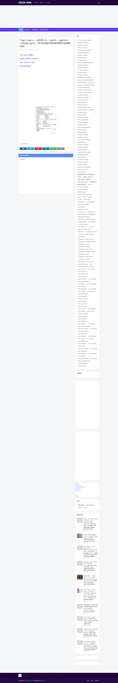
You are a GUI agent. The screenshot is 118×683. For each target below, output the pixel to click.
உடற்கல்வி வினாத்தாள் (83, 189)
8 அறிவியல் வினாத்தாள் (83, 144)
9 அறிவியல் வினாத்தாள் (83, 159)
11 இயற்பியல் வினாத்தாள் (83, 67)
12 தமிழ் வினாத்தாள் (82, 114)
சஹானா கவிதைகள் (91, 201)
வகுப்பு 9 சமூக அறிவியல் (83, 358)
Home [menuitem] (21, 29)
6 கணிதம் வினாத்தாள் (82, 124)
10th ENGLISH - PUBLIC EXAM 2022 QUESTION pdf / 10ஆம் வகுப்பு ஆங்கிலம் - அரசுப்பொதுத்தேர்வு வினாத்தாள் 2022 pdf (91, 608)
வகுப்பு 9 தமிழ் (93, 358)
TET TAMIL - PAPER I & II (87, 177)
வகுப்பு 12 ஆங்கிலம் (82, 303)
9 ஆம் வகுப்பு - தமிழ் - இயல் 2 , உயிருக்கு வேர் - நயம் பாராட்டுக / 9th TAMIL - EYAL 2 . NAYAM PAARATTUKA (91, 620)
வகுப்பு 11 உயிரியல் (82, 269)
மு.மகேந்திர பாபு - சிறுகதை (83, 254)
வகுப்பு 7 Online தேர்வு (82, 333)
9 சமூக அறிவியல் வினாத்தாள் (84, 167)
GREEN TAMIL (25, 2)
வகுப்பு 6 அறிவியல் (82, 271)
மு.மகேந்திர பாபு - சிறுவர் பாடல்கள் (85, 256)
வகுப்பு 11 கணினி (81, 291)
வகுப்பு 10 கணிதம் (92, 278)
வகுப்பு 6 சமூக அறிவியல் (83, 328)
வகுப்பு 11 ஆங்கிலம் (82, 286)
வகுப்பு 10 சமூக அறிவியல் (83, 281)
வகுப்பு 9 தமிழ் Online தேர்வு (84, 361)
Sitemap (78, 484)
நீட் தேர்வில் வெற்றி (91, 219)
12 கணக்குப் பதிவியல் (82, 102)
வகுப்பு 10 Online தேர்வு (83, 274)
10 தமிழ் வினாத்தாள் (82, 57)
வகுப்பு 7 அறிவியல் (27, 35)
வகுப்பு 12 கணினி (81, 311)
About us (78, 489)
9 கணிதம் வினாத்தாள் (82, 164)
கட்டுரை (79, 199)
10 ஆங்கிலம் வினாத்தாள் (83, 42)
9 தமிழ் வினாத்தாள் (82, 172)
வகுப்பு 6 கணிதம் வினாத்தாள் (84, 326)
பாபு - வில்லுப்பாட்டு (82, 226)
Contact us (78, 491)
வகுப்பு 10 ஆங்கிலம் (82, 278)
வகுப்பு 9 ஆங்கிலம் (92, 353)
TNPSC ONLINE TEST (82, 184)
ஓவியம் (79, 196)
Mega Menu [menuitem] (35, 29)
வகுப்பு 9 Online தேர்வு (82, 351)
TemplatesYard (30, 680)
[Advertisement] (59, 16)
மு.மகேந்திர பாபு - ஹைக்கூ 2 (84, 259)
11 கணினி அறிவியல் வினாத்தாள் (85, 77)
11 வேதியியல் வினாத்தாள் (89, 85)
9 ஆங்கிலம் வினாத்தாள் (83, 162)
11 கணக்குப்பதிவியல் (82, 72)
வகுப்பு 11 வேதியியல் (82, 296)
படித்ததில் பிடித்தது (82, 221)
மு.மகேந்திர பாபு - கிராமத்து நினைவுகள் (86, 251)
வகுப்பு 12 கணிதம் (92, 308)
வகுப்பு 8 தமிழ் (94, 348)
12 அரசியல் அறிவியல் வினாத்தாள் (85, 92)
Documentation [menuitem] (44, 29)
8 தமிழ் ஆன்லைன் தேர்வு (83, 154)
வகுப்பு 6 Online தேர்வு (82, 321)
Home (36, 2)
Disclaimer (78, 488)
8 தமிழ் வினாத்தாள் (82, 157)
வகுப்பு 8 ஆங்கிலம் (92, 343)
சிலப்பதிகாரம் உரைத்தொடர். (84, 204)
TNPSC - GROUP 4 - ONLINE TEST (84, 179)
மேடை (91, 264)
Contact (47, 2)
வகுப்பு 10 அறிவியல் (82, 276)
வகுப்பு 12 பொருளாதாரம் (83, 313)
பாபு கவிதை (91, 226)
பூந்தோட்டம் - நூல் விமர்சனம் (84, 229)
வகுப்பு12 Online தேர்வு (82, 363)
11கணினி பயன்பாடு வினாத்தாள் (84, 89)
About (42, 2)
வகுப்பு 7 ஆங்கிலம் (92, 336)
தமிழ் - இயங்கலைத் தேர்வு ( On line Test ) (86, 214)
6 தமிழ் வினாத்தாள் (82, 129)
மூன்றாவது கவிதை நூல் (83, 264)
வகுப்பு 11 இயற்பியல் (82, 288)
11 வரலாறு (80, 85)
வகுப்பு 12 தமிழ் (91, 269)
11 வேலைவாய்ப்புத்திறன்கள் (84, 87)
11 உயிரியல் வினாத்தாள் (83, 70)
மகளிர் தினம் (80, 231)
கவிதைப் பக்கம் (81, 201)
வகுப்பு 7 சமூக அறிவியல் (83, 331)
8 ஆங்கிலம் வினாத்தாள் (83, 147)
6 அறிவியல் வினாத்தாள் (83, 119)
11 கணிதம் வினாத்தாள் (82, 75)
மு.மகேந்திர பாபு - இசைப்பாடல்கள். (85, 239)
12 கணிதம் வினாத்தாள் (82, 104)
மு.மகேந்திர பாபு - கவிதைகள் (84, 246)
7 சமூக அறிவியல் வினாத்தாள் (84, 139)
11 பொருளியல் (91, 82)
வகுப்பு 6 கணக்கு (91, 323)
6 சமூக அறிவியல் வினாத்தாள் (84, 127)
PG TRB (79, 177)
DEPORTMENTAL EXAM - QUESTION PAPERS (86, 174)
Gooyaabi (43, 680)
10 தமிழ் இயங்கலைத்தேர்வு (83, 52)
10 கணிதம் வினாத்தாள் (82, 45)
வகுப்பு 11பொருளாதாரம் (83, 298)
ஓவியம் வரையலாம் (87, 196)
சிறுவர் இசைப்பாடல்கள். (83, 209)
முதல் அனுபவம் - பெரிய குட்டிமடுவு (85, 261)
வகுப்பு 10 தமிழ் (81, 283)
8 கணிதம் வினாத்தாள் (82, 149)
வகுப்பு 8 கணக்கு (81, 346)
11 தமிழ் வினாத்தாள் (82, 82)
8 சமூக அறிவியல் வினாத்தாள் (84, 152)
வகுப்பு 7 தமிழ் (90, 338)
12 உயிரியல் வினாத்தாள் (83, 99)
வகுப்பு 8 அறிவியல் (82, 343)
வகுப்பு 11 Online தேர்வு (91, 283)
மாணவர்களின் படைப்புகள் (91, 231)
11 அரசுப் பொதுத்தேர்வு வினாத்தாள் (85, 62)
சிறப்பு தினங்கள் (81, 206)
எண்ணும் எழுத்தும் (82, 191)
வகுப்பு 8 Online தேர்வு (82, 341)
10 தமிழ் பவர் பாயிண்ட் (83, 55)
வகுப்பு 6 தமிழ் (93, 328)
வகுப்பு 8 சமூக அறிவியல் (83, 348)
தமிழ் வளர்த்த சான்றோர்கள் (83, 216)
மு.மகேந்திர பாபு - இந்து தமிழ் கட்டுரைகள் (87, 241)
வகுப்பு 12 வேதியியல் (82, 301)
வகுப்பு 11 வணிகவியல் (82, 293)
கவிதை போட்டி (86, 199)
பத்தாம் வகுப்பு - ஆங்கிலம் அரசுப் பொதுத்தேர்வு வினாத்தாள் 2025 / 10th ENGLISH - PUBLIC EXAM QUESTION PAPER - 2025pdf (91, 632)
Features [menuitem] (27, 29)
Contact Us (97, 680)
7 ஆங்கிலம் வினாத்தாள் (83, 137)
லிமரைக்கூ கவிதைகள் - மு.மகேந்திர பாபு (86, 266)
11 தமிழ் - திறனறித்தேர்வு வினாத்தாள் (85, 80)
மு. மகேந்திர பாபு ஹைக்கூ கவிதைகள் (86, 234)
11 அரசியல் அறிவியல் (82, 60)
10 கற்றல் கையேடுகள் (82, 47)
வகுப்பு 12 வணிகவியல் (83, 316)
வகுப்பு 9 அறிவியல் (82, 353)
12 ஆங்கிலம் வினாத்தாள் (83, 94)
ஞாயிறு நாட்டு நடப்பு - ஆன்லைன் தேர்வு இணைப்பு (86, 212)
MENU (77, 496)
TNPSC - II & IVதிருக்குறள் (83, 182)
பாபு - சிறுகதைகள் (91, 221)
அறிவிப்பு (90, 184)
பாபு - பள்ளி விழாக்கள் (83, 224)
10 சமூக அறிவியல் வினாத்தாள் (84, 50)
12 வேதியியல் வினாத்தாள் (83, 117)
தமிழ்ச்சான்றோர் (81, 219)
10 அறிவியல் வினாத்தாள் (86, 40)
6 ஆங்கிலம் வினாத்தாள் (83, 122)
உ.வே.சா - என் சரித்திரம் (83, 186)
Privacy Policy (79, 485)
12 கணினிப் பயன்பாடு (82, 112)
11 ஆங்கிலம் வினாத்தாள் (83, 65)
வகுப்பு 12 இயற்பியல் (82, 306)
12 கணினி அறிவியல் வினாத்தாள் (85, 107)
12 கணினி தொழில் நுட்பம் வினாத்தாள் (86, 109)
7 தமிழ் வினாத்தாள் (82, 142)
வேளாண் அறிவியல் (82, 366)
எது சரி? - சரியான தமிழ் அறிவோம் (85, 194)
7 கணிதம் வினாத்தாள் (82, 132)
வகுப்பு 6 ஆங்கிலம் (82, 323)
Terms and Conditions (81, 487)
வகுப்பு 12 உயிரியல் (82, 308)
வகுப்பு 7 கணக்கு (81, 338)
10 (78, 40)
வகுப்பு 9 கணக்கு (81, 356)
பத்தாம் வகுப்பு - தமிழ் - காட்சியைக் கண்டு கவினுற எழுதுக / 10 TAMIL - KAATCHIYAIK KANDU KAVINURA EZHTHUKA (90, 538)
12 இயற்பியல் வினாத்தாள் (83, 97)
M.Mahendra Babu (25, 49)
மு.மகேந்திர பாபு (81, 236)
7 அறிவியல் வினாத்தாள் (83, 134)
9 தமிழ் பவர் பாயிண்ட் (82, 169)
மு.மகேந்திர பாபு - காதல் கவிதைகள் (85, 249)
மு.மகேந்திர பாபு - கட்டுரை (83, 244)
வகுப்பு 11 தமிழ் (90, 291)
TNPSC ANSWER (93, 182)
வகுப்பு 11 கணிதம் (92, 288)
